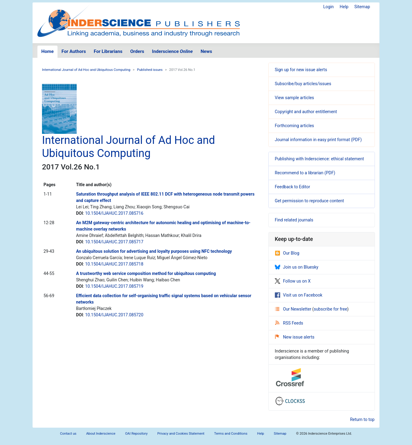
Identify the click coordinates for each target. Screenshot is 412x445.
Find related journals (294, 219)
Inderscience (172, 51)
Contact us (68, 434)
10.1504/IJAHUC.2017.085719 (114, 286)
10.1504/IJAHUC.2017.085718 (114, 264)
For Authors (73, 51)
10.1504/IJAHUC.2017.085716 (114, 213)
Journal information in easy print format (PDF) (318, 139)
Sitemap (362, 6)
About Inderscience (100, 434)
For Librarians (108, 51)
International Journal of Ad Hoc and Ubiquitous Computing (86, 70)
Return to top (362, 419)
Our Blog (287, 253)
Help (344, 6)
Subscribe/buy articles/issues (303, 83)
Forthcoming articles (294, 125)
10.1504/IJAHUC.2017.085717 (114, 241)
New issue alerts (294, 337)
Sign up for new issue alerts (301, 69)
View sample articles (294, 97)
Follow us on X (293, 281)
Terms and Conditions (230, 434)
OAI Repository (136, 434)
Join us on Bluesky (296, 267)
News (206, 51)
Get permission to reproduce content (309, 200)
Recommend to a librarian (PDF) (305, 172)
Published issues (149, 70)
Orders (137, 51)
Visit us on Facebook (298, 295)
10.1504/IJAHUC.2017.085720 (114, 314)
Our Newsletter (293, 309)
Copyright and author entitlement (306, 111)
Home (47, 51)
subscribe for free (330, 309)
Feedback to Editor (292, 186)
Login (328, 6)
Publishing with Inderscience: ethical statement (319, 158)
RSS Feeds (289, 323)
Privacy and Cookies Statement (180, 434)
